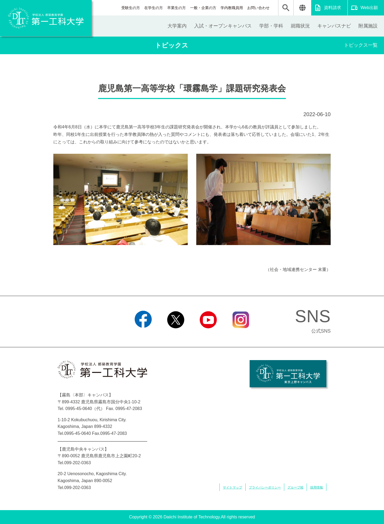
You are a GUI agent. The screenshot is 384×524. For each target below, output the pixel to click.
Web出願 (369, 7)
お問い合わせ (258, 8)
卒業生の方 (176, 8)
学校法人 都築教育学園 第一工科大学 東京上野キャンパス (288, 373)
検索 (286, 7)
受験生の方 (130, 8)
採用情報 (316, 487)
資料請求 (332, 7)
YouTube (208, 335)
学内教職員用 (232, 8)
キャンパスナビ (334, 26)
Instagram (241, 335)
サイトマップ (232, 487)
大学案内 (177, 26)
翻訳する (302, 7)
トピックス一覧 (361, 45)
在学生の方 (153, 8)
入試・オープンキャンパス (223, 26)
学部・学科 (271, 26)
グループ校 (295, 487)
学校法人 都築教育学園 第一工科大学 (46, 18)
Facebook (143, 335)
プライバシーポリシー (265, 487)
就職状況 (300, 26)
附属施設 (368, 26)
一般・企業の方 (203, 8)
